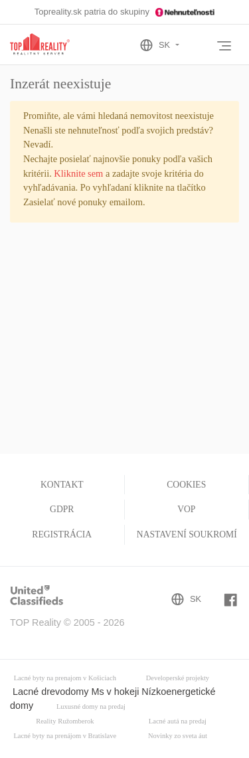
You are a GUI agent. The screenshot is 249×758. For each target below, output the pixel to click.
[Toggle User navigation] (199, 46)
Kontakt (62, 485)
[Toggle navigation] (223, 46)
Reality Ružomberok (65, 721)
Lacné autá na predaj (178, 721)
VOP (186, 509)
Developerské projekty (177, 678)
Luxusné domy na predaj (90, 706)
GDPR (62, 509)
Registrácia (62, 534)
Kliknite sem (78, 173)
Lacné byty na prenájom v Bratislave (64, 735)
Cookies (186, 485)
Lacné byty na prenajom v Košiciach (65, 678)
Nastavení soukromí (187, 534)
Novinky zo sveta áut (177, 735)
